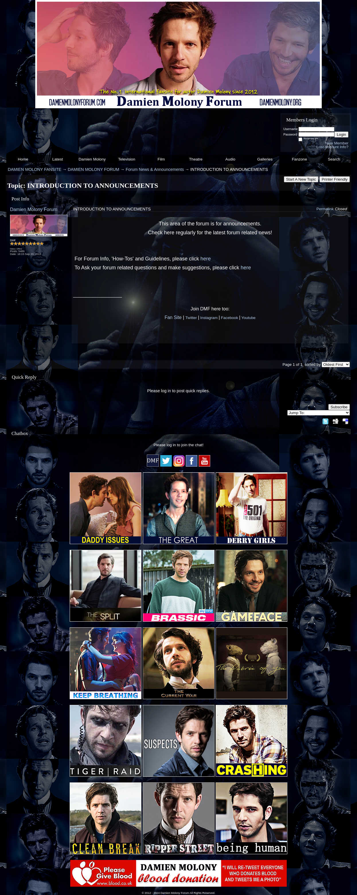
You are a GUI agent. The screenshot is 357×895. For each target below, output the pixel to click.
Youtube (248, 318)
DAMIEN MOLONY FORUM (93, 169)
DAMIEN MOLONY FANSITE (34, 169)
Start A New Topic (301, 179)
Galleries (265, 159)
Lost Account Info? (332, 147)
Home (23, 159)
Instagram (208, 318)
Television (126, 159)
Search (334, 159)
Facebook (229, 318)
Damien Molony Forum (33, 209)
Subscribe (339, 407)
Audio (230, 159)
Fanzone (299, 159)
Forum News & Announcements (155, 169)
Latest (57, 159)
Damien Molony (92, 159)
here (205, 259)
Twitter (191, 318)
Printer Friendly (335, 179)
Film (161, 159)
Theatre (195, 159)
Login (341, 134)
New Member (336, 143)
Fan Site (173, 317)
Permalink (324, 209)
